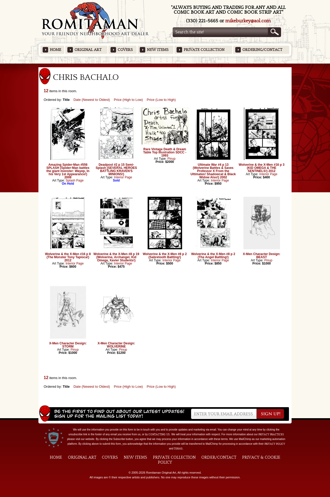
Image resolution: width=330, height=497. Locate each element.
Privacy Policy (274, 444)
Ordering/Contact (262, 50)
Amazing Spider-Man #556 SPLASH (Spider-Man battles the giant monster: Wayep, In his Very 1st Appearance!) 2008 (67, 171)
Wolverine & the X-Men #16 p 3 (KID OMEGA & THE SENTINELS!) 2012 (261, 168)
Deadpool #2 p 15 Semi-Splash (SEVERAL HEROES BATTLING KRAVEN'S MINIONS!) (116, 169)
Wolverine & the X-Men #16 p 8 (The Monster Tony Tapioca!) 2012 (68, 257)
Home (55, 50)
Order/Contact (218, 457)
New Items (157, 50)
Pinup (171, 159)
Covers (125, 50)
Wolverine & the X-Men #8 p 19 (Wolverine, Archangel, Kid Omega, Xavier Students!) (116, 257)
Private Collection (204, 50)
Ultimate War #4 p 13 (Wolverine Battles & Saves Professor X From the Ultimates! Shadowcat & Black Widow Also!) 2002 (213, 171)
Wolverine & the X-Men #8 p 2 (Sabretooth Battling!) (165, 255)
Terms (178, 448)
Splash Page (75, 180)
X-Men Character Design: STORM (68, 344)
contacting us (159, 434)
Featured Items (165, 65)
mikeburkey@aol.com (248, 21)
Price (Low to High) (161, 100)
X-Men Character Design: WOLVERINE (116, 344)
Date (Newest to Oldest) (91, 100)
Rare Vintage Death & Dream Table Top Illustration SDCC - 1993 (164, 152)
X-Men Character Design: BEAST (262, 255)
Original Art (88, 50)
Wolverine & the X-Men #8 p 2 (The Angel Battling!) (213, 255)
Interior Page (123, 177)
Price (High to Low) (128, 100)
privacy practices (271, 434)
